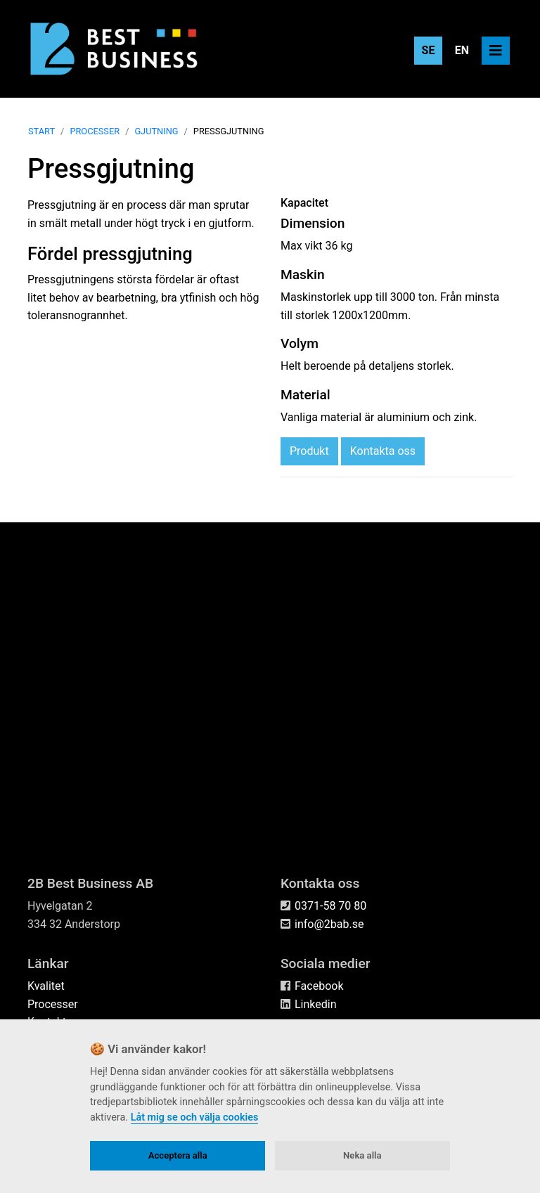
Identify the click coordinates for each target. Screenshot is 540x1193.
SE (428, 50)
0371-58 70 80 (330, 906)
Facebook (319, 986)
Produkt (309, 771)
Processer (95, 450)
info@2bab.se (329, 924)
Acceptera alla (177, 1155)
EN (462, 50)
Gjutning (156, 450)
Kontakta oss (383, 771)
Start (41, 450)
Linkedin (316, 1004)
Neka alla (362, 1155)
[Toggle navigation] (496, 51)
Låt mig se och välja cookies (195, 1117)
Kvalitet (46, 986)
